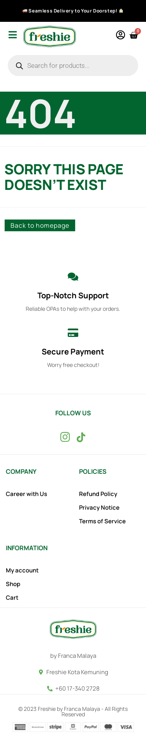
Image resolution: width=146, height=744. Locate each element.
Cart (12, 598)
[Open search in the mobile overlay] (73, 65)
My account (22, 570)
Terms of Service (102, 521)
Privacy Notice (99, 508)
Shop (13, 584)
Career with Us (26, 494)
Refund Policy (98, 494)
